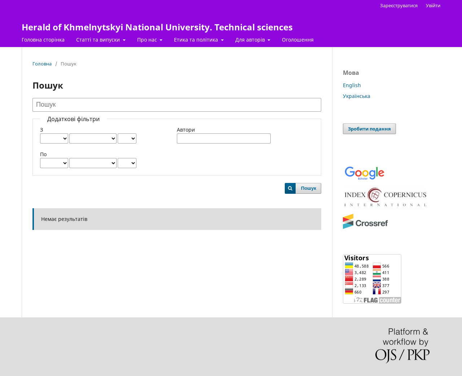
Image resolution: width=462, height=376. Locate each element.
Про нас (147, 39)
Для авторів (250, 39)
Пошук (308, 188)
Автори (186, 129)
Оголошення (298, 39)
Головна (42, 63)
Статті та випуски (98, 39)
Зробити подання (369, 128)
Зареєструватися (399, 5)
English (352, 85)
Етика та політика (196, 39)
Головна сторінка (43, 39)
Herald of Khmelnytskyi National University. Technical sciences (157, 27)
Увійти (433, 5)
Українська (356, 96)
